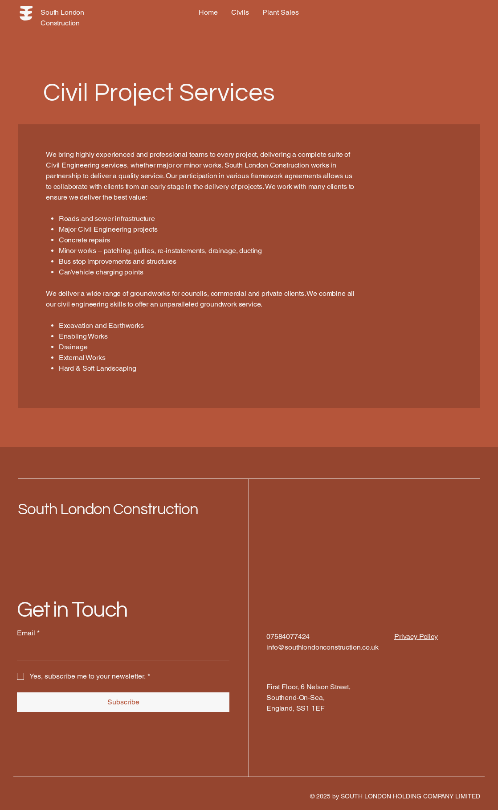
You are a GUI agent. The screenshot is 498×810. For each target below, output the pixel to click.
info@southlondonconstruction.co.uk (322, 647)
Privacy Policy (416, 636)
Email (28, 633)
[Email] (120, 651)
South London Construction (108, 509)
